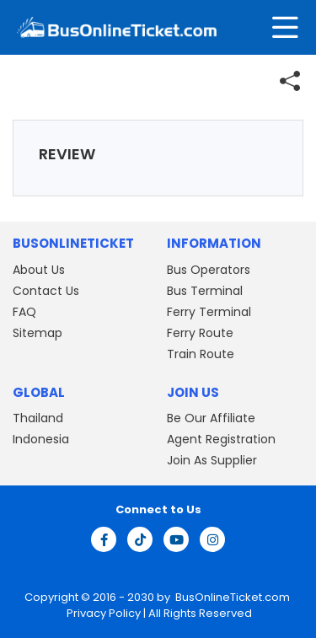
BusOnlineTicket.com (232, 597)
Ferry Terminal (209, 311)
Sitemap (37, 332)
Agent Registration (221, 439)
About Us (39, 269)
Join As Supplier (212, 460)
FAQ (24, 311)
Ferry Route (200, 332)
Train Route (200, 354)
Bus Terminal (205, 290)
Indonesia (41, 439)
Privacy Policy (102, 613)
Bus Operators (208, 269)
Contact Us (46, 290)
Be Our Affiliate (211, 418)
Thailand (38, 418)
